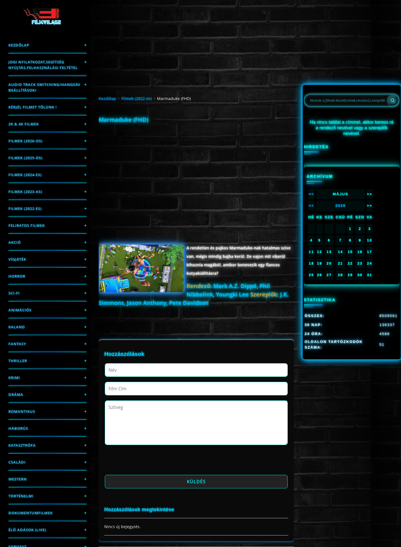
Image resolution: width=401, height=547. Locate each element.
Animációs (20, 310)
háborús (18, 428)
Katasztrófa (22, 445)
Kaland (16, 326)
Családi (17, 462)
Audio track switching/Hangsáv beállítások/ (44, 87)
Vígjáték (17, 259)
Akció (14, 242)
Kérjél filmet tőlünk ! (32, 107)
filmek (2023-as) (25, 191)
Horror (16, 276)
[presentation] (147, 462)
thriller (17, 360)
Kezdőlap (18, 45)
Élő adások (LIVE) (27, 529)
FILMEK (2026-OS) (25, 140)
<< (311, 194)
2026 (340, 205)
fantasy (17, 343)
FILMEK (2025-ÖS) (25, 157)
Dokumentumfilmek (30, 512)
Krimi (14, 377)
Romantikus (21, 411)
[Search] (392, 100)
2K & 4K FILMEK (23, 124)
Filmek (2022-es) (25, 208)
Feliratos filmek (26, 225)
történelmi (21, 496)
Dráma (15, 394)
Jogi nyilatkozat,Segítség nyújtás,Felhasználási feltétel (43, 64)
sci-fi (14, 293)
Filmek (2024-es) (25, 174)
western (17, 479)
